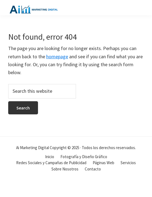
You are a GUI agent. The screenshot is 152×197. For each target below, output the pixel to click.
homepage (57, 56)
